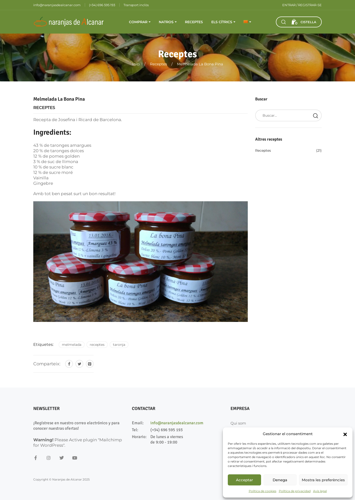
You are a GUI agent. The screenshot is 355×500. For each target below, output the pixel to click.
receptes (97, 344)
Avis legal (320, 491)
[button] (345, 433)
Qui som (238, 423)
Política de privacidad (295, 491)
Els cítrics (221, 22)
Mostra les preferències (323, 480)
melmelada (71, 344)
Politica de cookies (262, 491)
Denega (280, 480)
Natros (166, 22)
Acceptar (244, 480)
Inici (136, 64)
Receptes (194, 22)
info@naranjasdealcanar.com (176, 423)
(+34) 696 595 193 (166, 429)
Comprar (138, 22)
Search (315, 115)
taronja (119, 344)
